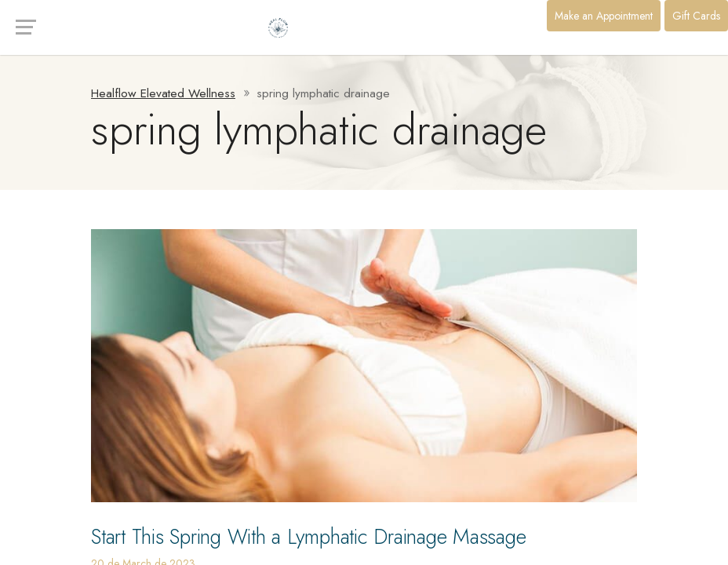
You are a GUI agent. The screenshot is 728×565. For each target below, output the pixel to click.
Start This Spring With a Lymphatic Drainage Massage (337, 535)
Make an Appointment (604, 16)
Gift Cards (696, 16)
